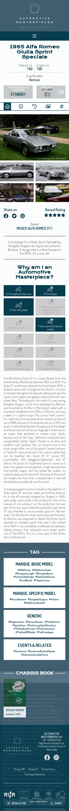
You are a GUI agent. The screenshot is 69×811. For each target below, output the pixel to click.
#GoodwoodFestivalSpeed (41, 651)
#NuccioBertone (17, 599)
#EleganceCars (16, 621)
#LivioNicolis (25, 580)
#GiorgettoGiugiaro (38, 599)
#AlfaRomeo (24, 570)
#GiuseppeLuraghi (24, 573)
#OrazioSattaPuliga (23, 576)
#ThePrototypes (45, 632)
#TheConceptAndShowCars (41, 625)
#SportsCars (19, 625)
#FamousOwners (34, 621)
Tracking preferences (34, 774)
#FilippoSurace (42, 580)
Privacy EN (19, 769)
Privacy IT (33, 769)
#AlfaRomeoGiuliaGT (34, 602)
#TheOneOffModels (25, 632)
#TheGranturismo (45, 628)
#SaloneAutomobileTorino (34, 654)
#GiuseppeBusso (44, 573)
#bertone (54, 599)
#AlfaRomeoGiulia (41, 570)
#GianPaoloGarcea (45, 576)
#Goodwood (19, 651)
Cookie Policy (48, 769)
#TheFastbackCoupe (24, 628)
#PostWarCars (52, 621)
